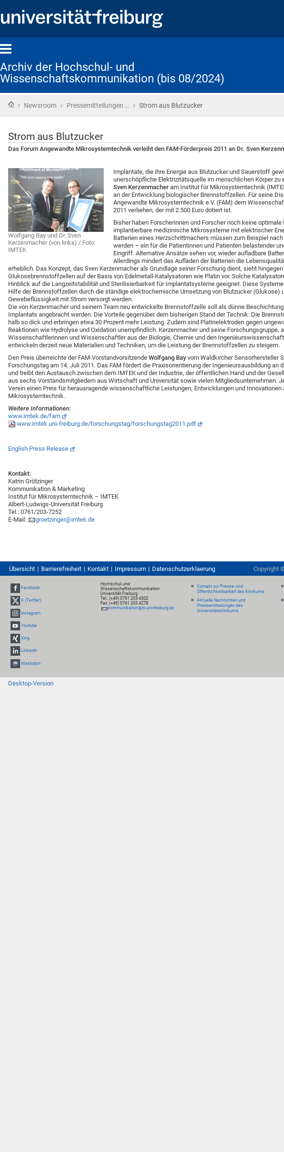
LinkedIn (29, 650)
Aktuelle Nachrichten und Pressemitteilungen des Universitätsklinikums (221, 605)
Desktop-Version (31, 683)
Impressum (130, 568)
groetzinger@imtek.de (65, 519)
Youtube (29, 625)
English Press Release (38, 448)
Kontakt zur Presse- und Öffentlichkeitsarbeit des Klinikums (230, 589)
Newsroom (40, 105)
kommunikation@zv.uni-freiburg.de (141, 607)
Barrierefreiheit (61, 568)
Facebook (30, 587)
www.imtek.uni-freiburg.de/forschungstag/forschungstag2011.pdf (106, 423)
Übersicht (22, 568)
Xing (25, 638)
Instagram (31, 613)
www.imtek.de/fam (34, 416)
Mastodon (31, 663)
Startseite (11, 104)
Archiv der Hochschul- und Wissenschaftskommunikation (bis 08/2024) (112, 72)
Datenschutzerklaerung (183, 568)
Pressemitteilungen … (97, 105)
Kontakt (98, 568)
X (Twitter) (31, 600)
